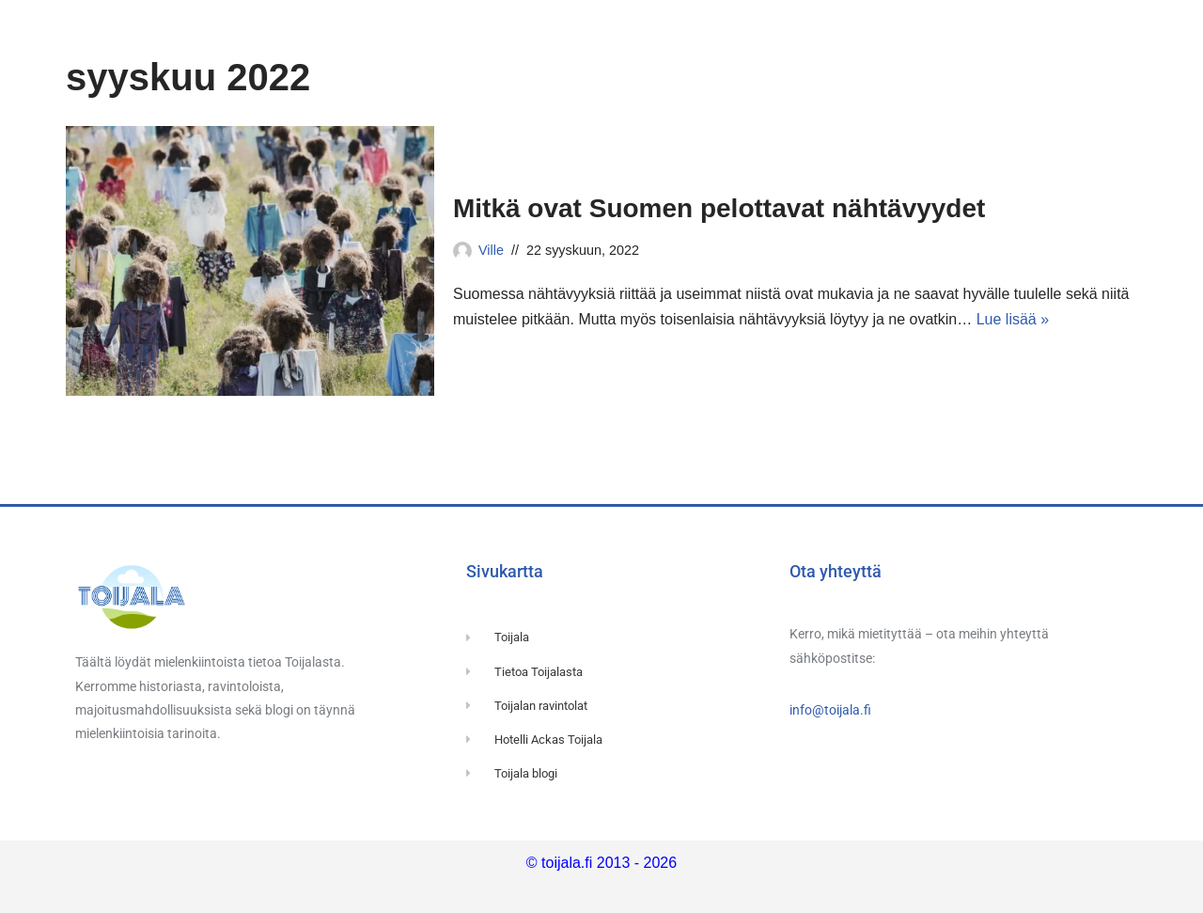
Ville (491, 250)
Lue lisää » (1012, 319)
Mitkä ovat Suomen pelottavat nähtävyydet (719, 208)
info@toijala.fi (830, 709)
